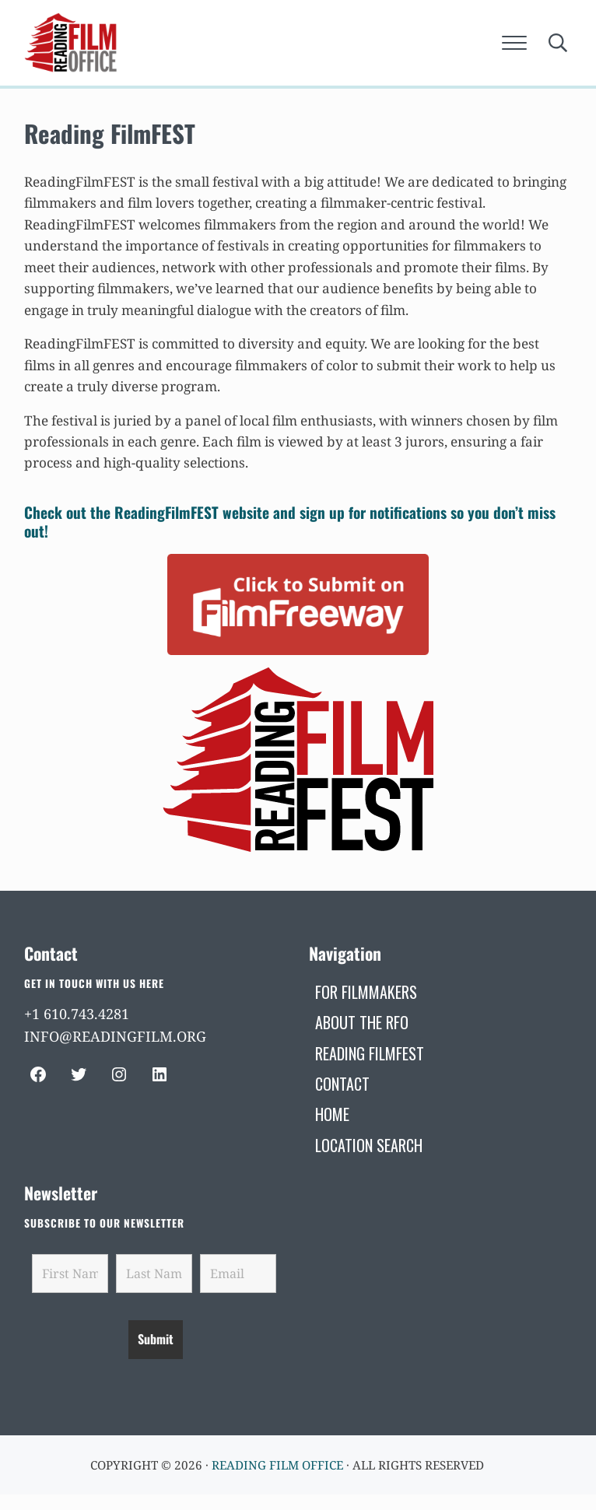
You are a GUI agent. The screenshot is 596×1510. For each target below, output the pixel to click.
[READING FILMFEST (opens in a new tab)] (369, 1053)
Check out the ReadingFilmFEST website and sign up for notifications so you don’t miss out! (290, 521)
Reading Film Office (277, 1465)
